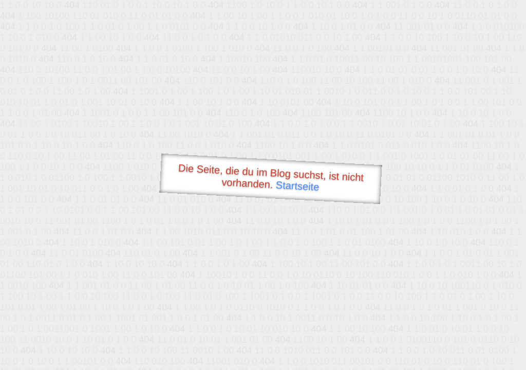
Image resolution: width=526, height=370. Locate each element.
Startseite (297, 186)
